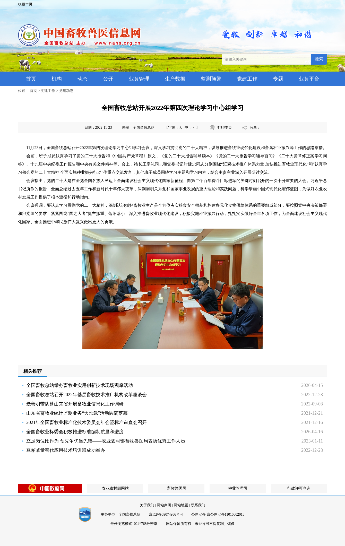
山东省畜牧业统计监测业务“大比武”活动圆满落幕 (77, 413)
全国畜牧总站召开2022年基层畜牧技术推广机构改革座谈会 (86, 394)
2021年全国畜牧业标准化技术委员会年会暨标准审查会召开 (86, 422)
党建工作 (247, 79)
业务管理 (139, 79)
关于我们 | (148, 505)
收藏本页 (25, 4)
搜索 (319, 59)
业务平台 (309, 79)
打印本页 (225, 127)
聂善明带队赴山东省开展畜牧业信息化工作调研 (75, 403)
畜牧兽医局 (176, 488)
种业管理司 (237, 488)
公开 (108, 79)
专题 (278, 79)
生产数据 (175, 79)
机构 (56, 79)
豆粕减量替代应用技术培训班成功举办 (65, 450)
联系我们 (198, 505)
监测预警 (211, 79)
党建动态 (66, 91)
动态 (82, 79)
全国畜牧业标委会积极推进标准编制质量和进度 (75, 431)
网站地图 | (182, 505)
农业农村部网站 (115, 488)
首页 (31, 79)
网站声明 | (165, 505)
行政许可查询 (298, 488)
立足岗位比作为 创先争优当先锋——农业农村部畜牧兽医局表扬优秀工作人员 (105, 441)
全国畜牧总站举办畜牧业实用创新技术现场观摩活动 (79, 385)
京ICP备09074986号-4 (166, 514)
